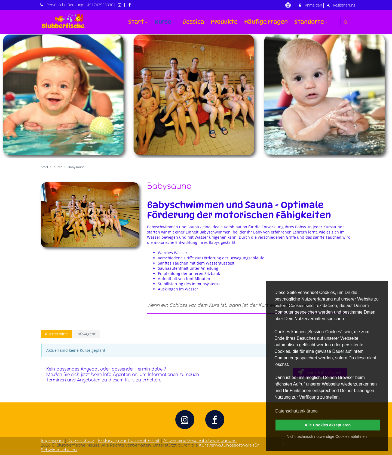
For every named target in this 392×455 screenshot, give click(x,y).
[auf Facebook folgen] (130, 4)
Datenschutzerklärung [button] (296, 411)
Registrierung (341, 5)
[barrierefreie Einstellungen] (288, 5)
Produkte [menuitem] (224, 21)
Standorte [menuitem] (311, 21)
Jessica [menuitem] (193, 21)
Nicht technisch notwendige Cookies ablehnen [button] (327, 436)
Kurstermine (56, 333)
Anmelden (310, 5)
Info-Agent (86, 333)
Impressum (52, 440)
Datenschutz (81, 440)
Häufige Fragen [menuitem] (266, 21)
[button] (346, 22)
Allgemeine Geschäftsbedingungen (200, 440)
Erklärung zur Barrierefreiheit (129, 440)
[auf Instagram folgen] (120, 4)
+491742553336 (99, 4)
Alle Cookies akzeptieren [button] (328, 425)
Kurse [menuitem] (165, 21)
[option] (196, 96)
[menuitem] (335, 18)
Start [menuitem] (138, 21)
